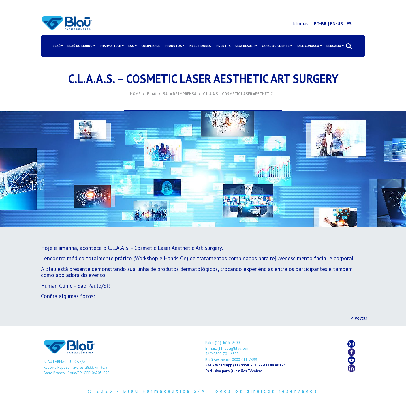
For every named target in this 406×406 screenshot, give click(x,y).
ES (349, 23)
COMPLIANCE (150, 46)
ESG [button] (131, 46)
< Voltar (359, 318)
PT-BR (320, 23)
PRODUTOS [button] (173, 46)
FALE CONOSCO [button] (308, 46)
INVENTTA (223, 46)
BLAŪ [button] (57, 46)
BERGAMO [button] (333, 46)
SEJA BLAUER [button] (245, 46)
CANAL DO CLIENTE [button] (276, 46)
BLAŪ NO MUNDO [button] (80, 46)
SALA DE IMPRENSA (179, 93)
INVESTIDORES (200, 46)
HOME (135, 93)
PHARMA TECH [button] (110, 46)
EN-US (336, 23)
